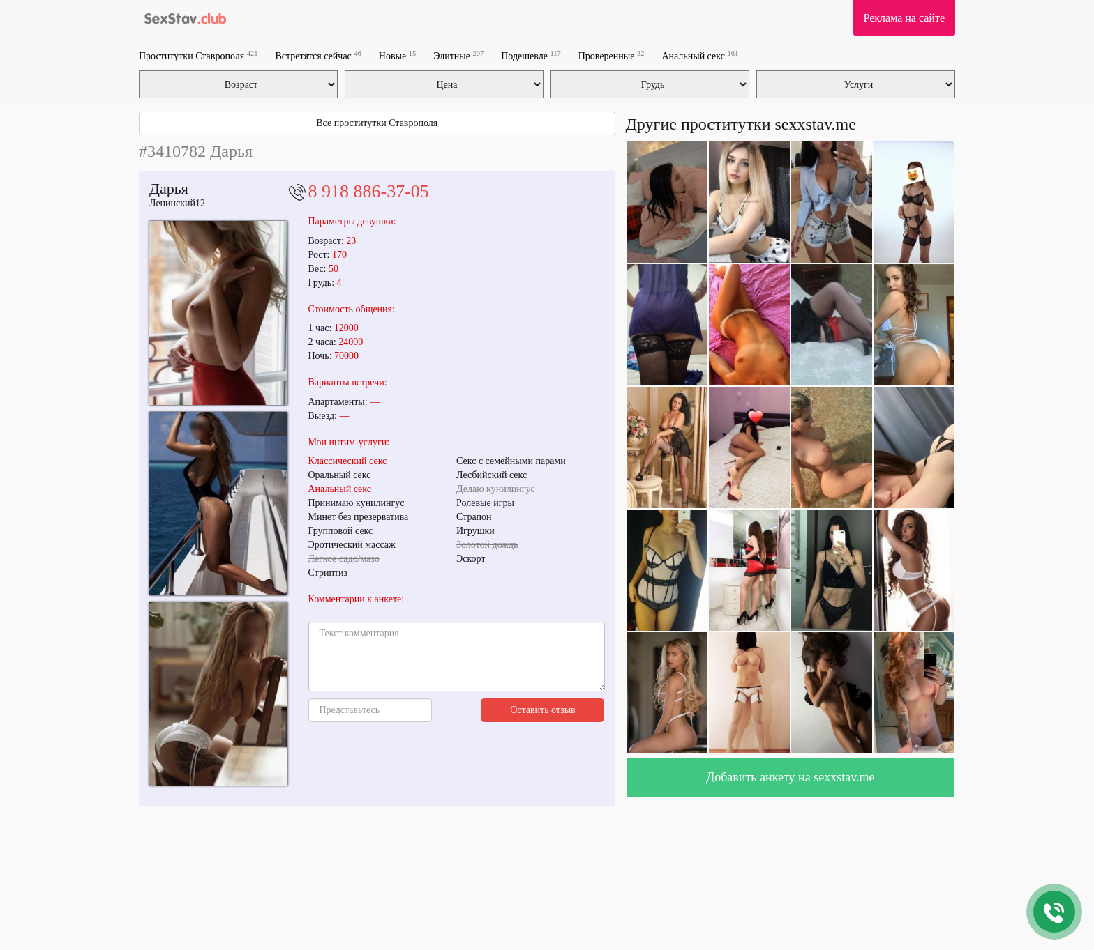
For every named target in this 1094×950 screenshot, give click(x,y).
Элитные (458, 55)
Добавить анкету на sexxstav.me (790, 777)
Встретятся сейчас (318, 55)
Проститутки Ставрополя (198, 55)
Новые (397, 55)
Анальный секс (699, 55)
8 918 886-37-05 (368, 191)
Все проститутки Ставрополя (376, 123)
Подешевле (531, 55)
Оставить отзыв (543, 710)
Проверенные (611, 55)
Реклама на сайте (904, 18)
